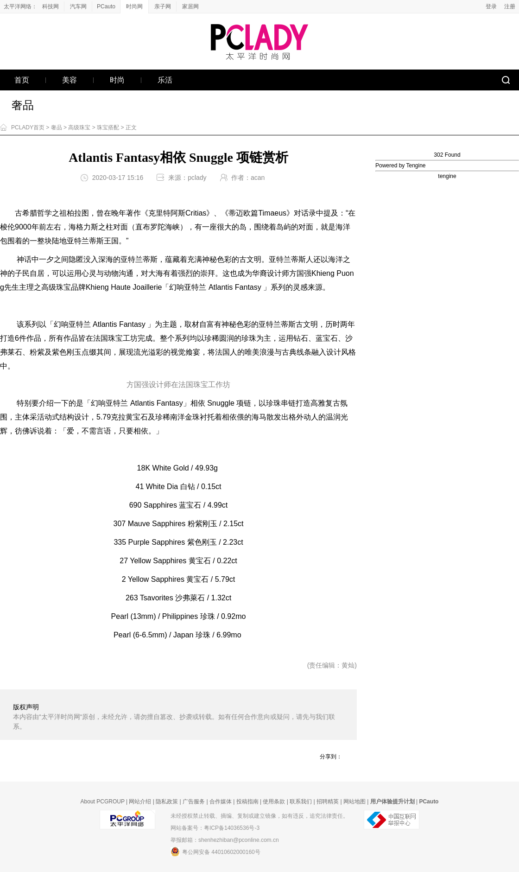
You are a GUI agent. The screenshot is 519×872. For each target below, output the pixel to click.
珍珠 (248, 338)
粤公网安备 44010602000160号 (215, 851)
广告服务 (194, 801)
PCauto (106, 6)
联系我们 (301, 801)
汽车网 (78, 6)
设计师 (278, 273)
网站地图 (354, 801)
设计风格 (341, 352)
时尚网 (134, 6)
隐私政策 (167, 801)
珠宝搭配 (108, 127)
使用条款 (274, 801)
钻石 (300, 338)
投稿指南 (247, 801)
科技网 (50, 6)
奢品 (23, 105)
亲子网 (162, 6)
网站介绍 (140, 801)
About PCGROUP (103, 801)
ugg (222, 403)
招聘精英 (327, 801)
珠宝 (115, 338)
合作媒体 (220, 801)
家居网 (190, 6)
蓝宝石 (327, 338)
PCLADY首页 (27, 127)
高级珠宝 (79, 127)
